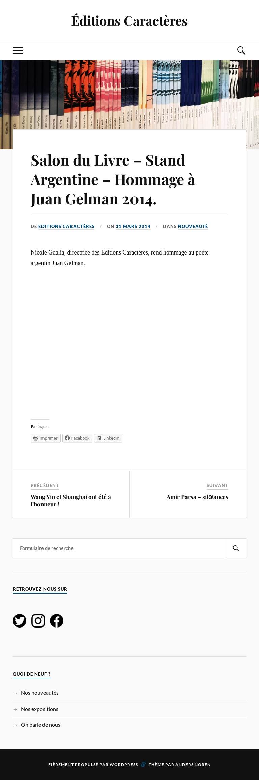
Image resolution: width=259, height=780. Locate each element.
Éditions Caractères (129, 20)
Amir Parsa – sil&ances (197, 496)
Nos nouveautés (40, 692)
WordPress (124, 764)
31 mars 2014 (133, 226)
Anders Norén (193, 764)
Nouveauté (193, 226)
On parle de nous (40, 724)
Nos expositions (39, 709)
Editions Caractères (66, 226)
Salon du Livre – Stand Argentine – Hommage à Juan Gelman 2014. (113, 178)
